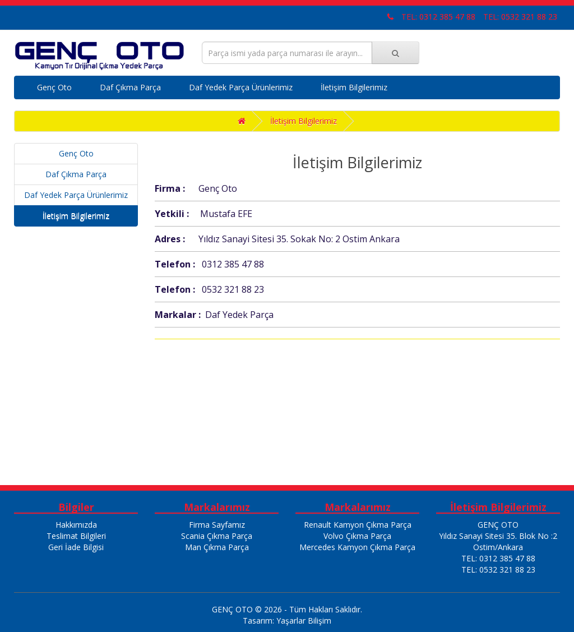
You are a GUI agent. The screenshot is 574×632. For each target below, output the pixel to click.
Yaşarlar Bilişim (303, 620)
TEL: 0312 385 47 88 (438, 16)
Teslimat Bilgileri (76, 535)
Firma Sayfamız (217, 524)
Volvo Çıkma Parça (357, 535)
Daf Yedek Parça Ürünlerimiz (241, 87)
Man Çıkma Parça (217, 547)
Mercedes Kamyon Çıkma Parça (357, 547)
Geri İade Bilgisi (76, 547)
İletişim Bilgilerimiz (354, 87)
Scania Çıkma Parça (216, 535)
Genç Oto (54, 87)
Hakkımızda (76, 524)
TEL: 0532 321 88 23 (520, 16)
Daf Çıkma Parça (130, 87)
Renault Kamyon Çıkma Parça (357, 524)
